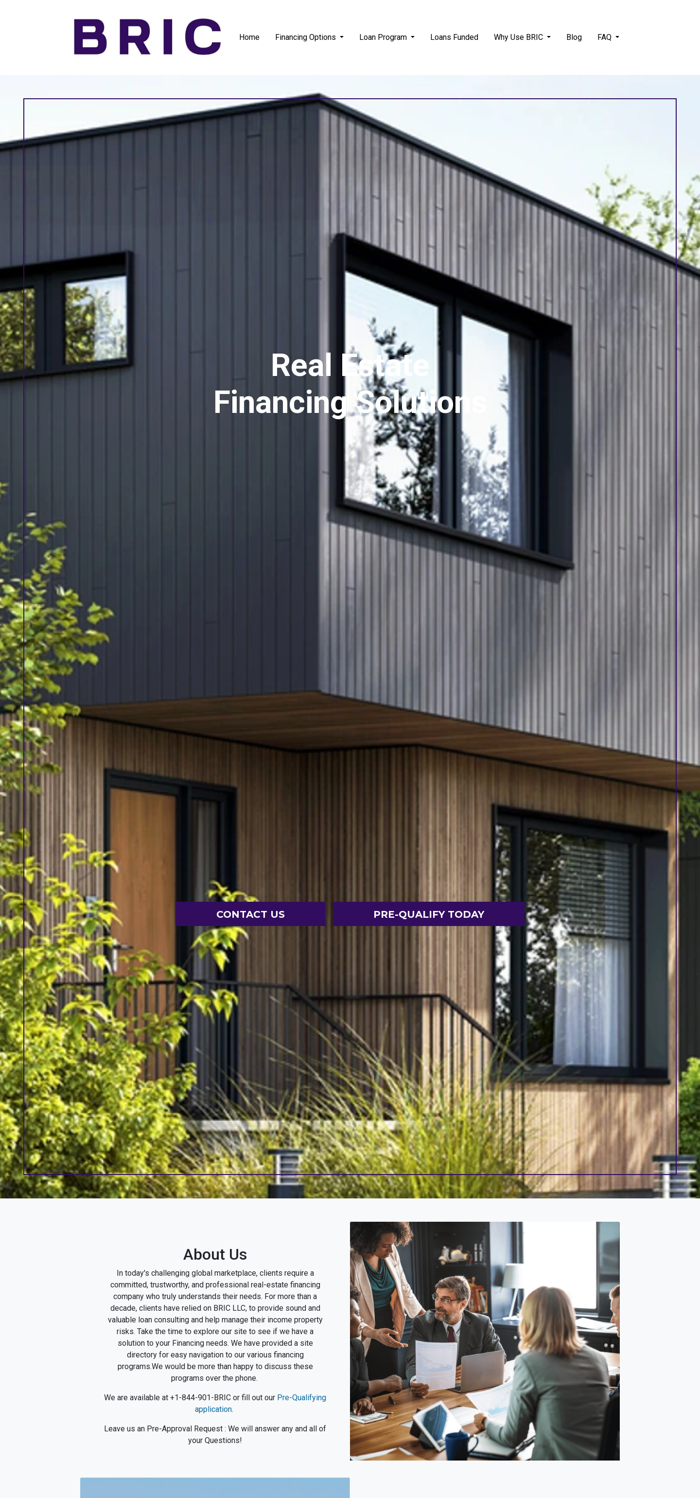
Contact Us (250, 914)
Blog (574, 37)
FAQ (605, 37)
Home (249, 37)
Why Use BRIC (519, 37)
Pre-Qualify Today (428, 914)
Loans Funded (454, 37)
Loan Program (384, 37)
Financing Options (306, 37)
